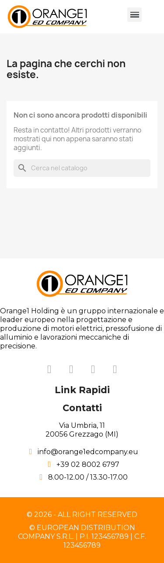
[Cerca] (82, 168)
